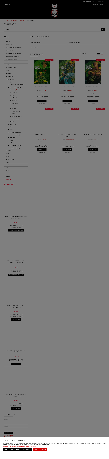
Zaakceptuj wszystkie (40, 449)
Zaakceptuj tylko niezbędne (12, 449)
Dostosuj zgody (26, 449)
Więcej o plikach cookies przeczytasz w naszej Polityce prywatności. (19, 446)
